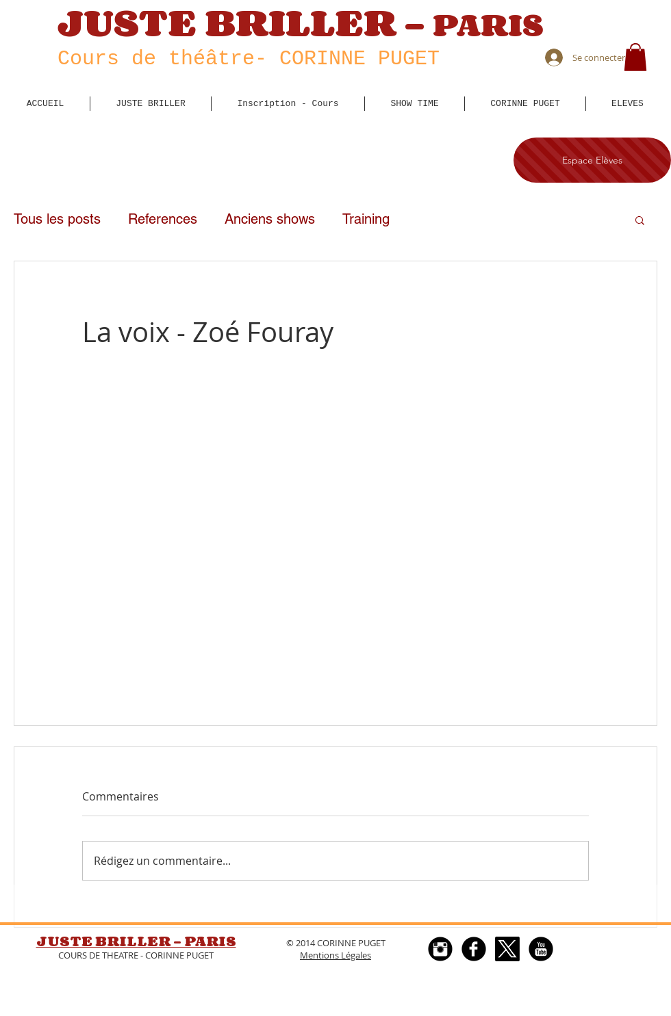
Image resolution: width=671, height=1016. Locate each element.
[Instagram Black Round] (440, 949)
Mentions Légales (335, 955)
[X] (507, 949)
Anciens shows (270, 219)
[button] (635, 57)
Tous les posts (57, 219)
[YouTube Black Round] (541, 949)
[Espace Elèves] (592, 160)
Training (366, 219)
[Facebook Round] (473, 949)
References (162, 219)
